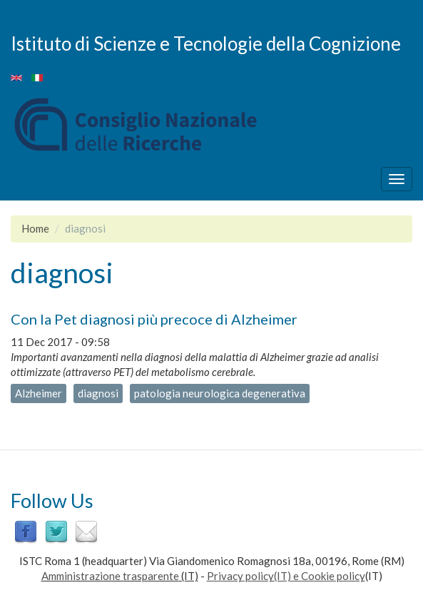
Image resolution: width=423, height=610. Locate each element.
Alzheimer (38, 393)
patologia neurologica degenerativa (219, 393)
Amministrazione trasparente (110, 575)
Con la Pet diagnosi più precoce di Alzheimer (154, 318)
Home (35, 228)
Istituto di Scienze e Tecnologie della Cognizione (206, 42)
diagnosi (98, 393)
